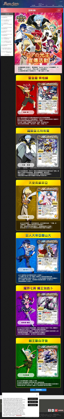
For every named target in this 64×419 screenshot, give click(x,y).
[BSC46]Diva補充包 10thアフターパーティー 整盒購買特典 (6, 52)
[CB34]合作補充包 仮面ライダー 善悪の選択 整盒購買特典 (6, 48)
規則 (53, 5)
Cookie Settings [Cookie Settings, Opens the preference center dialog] (32, 405)
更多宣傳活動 (7, 54)
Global (61, 1)
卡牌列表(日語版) (40, 4)
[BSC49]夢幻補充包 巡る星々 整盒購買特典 (6, 31)
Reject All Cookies (33, 402)
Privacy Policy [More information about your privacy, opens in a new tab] (19, 415)
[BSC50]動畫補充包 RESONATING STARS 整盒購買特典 (6, 24)
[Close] (37, 395)
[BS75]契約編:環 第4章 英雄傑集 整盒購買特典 (6, 17)
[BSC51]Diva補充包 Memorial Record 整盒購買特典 (6, 20)
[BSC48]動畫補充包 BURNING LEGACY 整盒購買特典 (6, 38)
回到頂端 (38, 390)
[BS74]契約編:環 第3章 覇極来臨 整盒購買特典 (6, 28)
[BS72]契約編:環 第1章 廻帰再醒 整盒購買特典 (6, 45)
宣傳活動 (7, 14)
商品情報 (33, 5)
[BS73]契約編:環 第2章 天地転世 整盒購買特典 (6, 35)
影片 (47, 5)
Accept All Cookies (33, 399)
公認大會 (60, 5)
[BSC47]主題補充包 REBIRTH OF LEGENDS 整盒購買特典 (6, 42)
